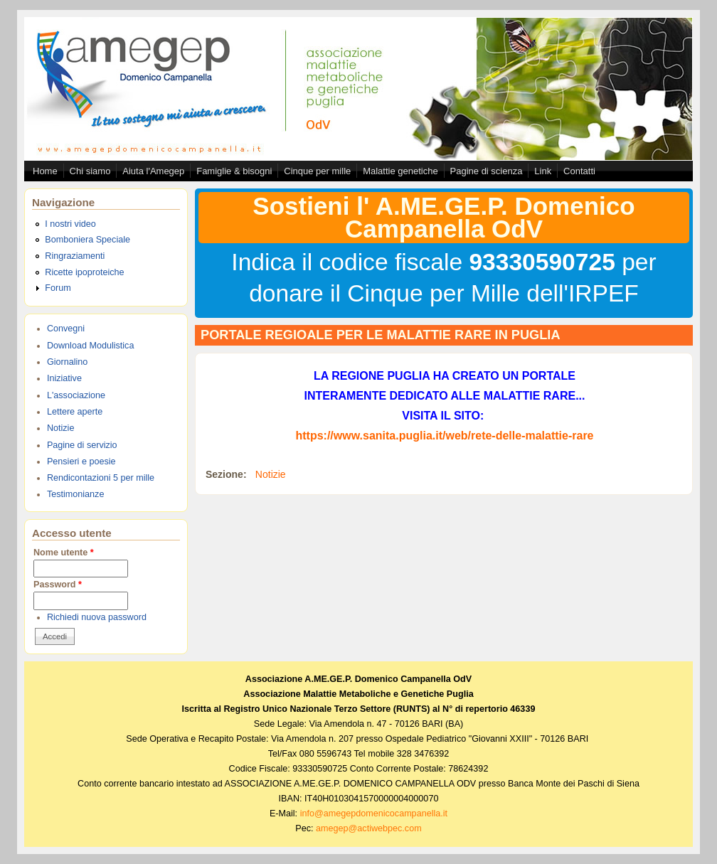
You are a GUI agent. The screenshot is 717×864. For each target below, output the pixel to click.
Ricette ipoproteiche (84, 272)
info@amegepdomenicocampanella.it (373, 813)
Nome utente (63, 553)
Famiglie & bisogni (234, 171)
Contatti (579, 171)
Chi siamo (90, 171)
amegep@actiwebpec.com (369, 828)
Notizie (61, 428)
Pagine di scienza (486, 171)
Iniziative (64, 378)
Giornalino (67, 362)
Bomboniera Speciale (87, 240)
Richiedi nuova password (97, 617)
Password (57, 585)
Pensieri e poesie (81, 461)
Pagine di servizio (82, 445)
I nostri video (70, 224)
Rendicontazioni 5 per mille (100, 478)
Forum (57, 288)
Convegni (66, 329)
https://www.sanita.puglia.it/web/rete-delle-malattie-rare (444, 436)
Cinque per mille (317, 171)
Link (542, 171)
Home (45, 171)
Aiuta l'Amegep (153, 171)
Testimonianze (76, 494)
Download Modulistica (90, 346)
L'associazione (76, 395)
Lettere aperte (74, 412)
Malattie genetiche (400, 171)
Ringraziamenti (75, 256)
